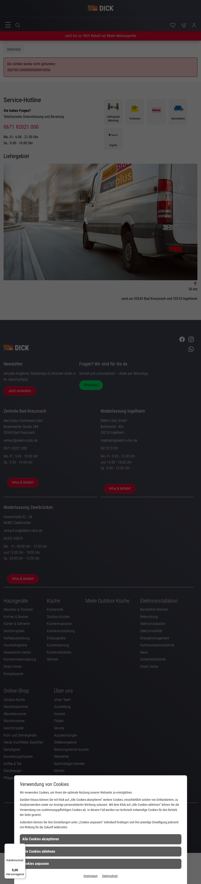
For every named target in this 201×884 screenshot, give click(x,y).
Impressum (91, 876)
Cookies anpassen (35, 863)
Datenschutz (110, 876)
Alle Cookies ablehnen (38, 851)
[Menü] (22, 846)
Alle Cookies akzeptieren (40, 839)
